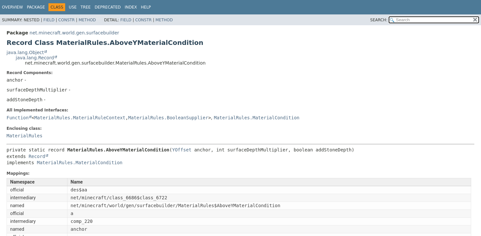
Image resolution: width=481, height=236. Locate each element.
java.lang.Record (35, 57)
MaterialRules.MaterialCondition (256, 117)
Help (146, 7)
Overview (12, 7)
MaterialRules (25, 135)
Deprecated (108, 7)
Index (131, 7)
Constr (66, 20)
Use (73, 7)
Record (36, 156)
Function (17, 117)
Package (36, 7)
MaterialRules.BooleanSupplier (168, 117)
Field (48, 20)
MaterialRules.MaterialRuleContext (79, 117)
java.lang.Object (25, 52)
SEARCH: (379, 20)
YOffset (182, 149)
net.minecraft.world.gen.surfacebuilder (74, 32)
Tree (86, 7)
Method (87, 20)
